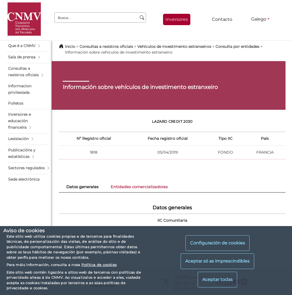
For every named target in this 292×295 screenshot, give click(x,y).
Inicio (70, 46)
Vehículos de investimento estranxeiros (174, 46)
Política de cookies (99, 265)
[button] (27, 46)
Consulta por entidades (237, 46)
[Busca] (142, 17)
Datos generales (82, 186)
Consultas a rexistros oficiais (106, 46)
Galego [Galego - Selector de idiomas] (258, 19)
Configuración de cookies (217, 243)
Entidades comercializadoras (139, 186)
